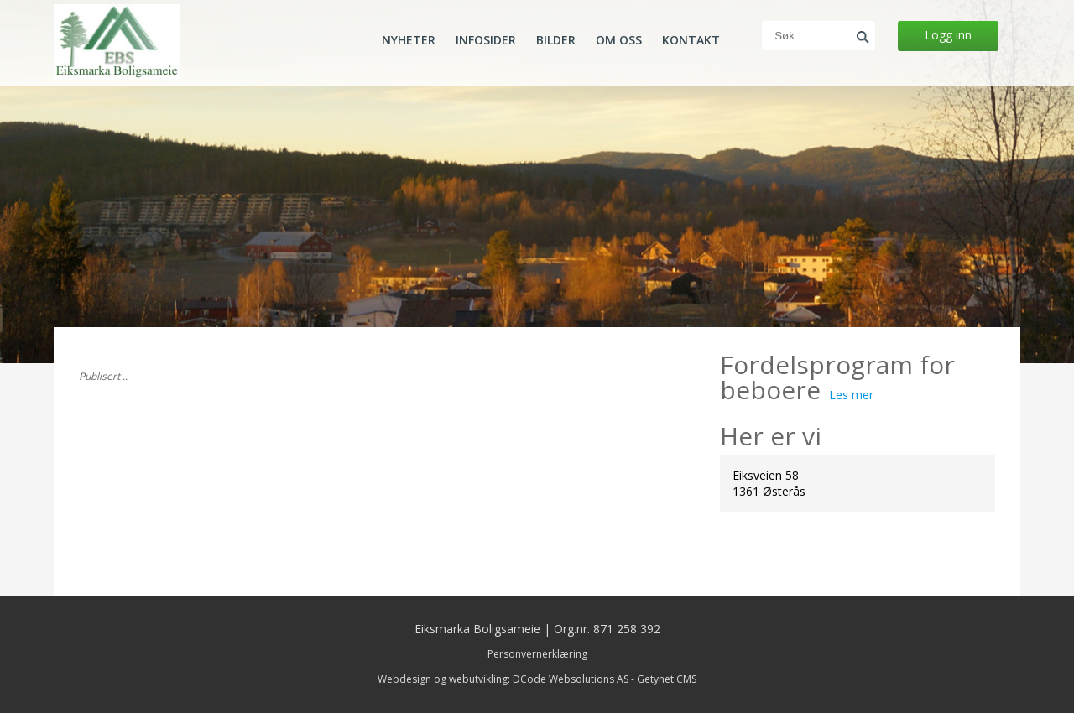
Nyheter (408, 40)
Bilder (556, 40)
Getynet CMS (666, 679)
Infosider (486, 40)
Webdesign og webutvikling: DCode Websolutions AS (503, 679)
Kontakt (691, 40)
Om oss (619, 40)
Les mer (851, 395)
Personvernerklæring (537, 654)
